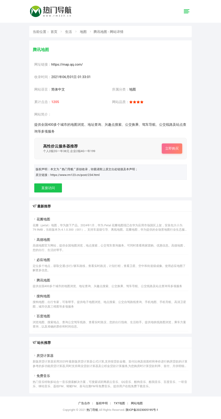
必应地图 (41, 260)
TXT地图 (119, 403)
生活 (68, 32)
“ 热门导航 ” (68, 169)
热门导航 (92, 410)
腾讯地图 (41, 280)
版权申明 (102, 403)
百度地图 (41, 316)
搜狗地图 (41, 296)
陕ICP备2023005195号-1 (142, 410)
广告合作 (84, 403)
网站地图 (137, 403)
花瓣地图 (41, 219)
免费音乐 (41, 376)
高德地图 (41, 240)
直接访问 (48, 188)
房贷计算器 (43, 356)
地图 (83, 32)
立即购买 (172, 148)
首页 (54, 32)
